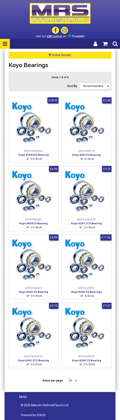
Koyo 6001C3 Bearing (86, 154)
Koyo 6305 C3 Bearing (86, 360)
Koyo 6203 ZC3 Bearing (86, 223)
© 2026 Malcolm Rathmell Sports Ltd (44, 405)
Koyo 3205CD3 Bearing (33, 154)
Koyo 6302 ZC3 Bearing (33, 360)
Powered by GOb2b (33, 415)
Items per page (53, 380)
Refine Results (60, 55)
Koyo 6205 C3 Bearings (86, 291)
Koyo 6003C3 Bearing (33, 223)
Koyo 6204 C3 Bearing (33, 291)
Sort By (72, 86)
